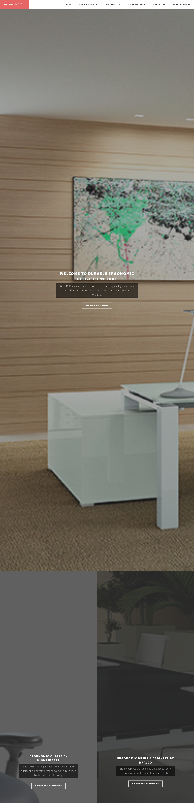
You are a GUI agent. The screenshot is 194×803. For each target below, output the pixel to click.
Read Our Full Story (97, 305)
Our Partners (137, 4)
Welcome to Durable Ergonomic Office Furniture (97, 276)
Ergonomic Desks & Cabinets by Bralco (145, 760)
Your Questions (181, 4)
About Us (160, 4)
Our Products (89, 4)
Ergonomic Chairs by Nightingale (48, 758)
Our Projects (112, 4)
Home (68, 4)
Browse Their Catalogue (48, 786)
